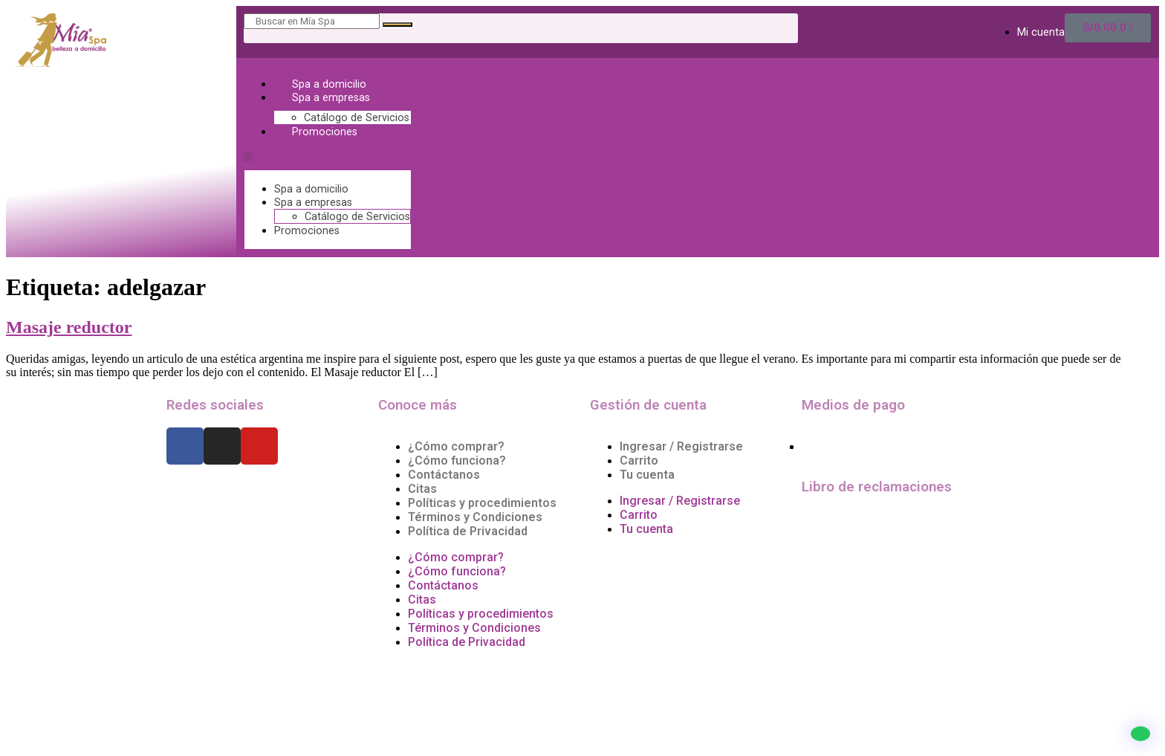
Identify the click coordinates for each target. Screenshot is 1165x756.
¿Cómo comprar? (456, 446)
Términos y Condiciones (475, 517)
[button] (328, 157)
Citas (422, 489)
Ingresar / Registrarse (681, 446)
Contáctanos (444, 475)
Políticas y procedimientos (482, 503)
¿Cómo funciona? (457, 460)
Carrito (639, 460)
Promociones (324, 132)
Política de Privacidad (468, 531)
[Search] (397, 24)
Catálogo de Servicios (356, 118)
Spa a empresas (331, 97)
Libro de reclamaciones (877, 487)
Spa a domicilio (329, 84)
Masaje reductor (69, 327)
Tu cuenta (647, 475)
